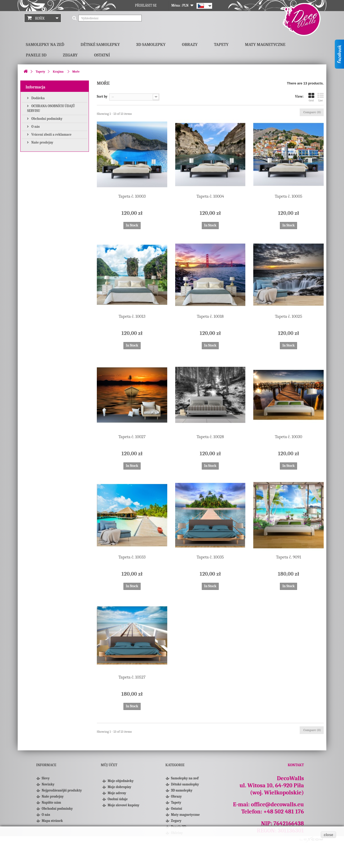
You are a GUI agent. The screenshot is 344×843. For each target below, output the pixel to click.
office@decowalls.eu (277, 804)
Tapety (221, 44)
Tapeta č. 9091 (288, 557)
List (320, 97)
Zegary (70, 55)
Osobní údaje (118, 799)
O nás (35, 127)
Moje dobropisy (119, 787)
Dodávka (38, 98)
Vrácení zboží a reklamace (51, 134)
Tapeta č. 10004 (210, 196)
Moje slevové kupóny (123, 805)
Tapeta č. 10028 (210, 436)
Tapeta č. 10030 (288, 436)
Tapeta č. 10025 (288, 316)
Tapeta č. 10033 (132, 557)
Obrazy (190, 44)
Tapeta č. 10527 (132, 677)
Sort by (102, 96)
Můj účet (109, 765)
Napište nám (51, 802)
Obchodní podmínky (47, 119)
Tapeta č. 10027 (132, 436)
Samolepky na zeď (45, 44)
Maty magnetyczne (265, 44)
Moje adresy (117, 793)
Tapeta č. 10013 (132, 316)
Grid (311, 97)
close (328, 835)
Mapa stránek (52, 821)
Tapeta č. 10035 (210, 557)
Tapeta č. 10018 (210, 316)
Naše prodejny (42, 142)
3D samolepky (150, 44)
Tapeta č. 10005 (288, 196)
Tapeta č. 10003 (132, 196)
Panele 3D (36, 55)
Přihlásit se (146, 5)
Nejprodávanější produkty (62, 790)
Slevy (46, 778)
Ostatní (102, 55)
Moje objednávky (121, 781)
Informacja (35, 87)
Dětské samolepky (100, 44)
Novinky (48, 784)
